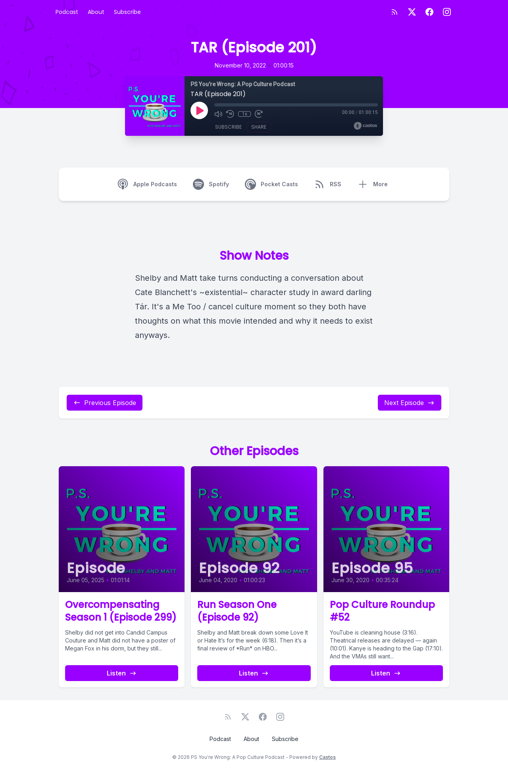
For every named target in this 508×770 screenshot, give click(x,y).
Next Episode (409, 403)
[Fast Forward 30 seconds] (259, 114)
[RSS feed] (394, 12)
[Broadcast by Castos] (365, 126)
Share (258, 127)
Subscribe (127, 12)
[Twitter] (412, 12)
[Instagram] (447, 12)
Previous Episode (104, 403)
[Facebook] (429, 12)
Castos (327, 757)
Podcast (67, 12)
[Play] (199, 110)
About (96, 12)
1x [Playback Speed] (244, 114)
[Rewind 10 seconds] (230, 114)
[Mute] (218, 114)
